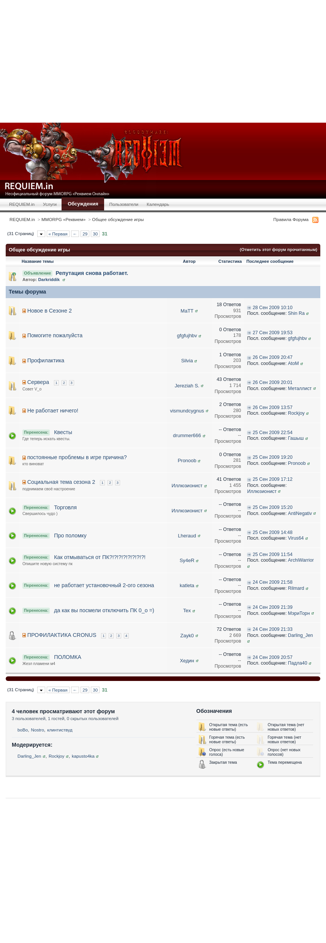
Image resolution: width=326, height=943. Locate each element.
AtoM (293, 363)
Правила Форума (291, 219)
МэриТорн (299, 613)
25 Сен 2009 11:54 (273, 554)
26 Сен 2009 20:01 (273, 382)
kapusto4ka (83, 755)
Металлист (300, 388)
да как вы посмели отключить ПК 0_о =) (104, 610)
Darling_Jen (300, 635)
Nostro (37, 729)
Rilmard (296, 588)
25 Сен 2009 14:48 (273, 532)
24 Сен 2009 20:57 (273, 657)
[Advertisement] (167, 61)
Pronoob (187, 460)
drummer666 (187, 435)
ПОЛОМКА (67, 657)
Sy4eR (187, 560)
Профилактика (46, 360)
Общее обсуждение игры (118, 219)
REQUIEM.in (22, 204)
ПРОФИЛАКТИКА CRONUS (62, 635)
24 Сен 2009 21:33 (273, 629)
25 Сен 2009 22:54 (273, 432)
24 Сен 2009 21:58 (273, 582)
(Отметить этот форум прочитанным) (278, 249)
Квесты (63, 432)
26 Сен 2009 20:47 (273, 357)
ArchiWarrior (301, 560)
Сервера (38, 382)
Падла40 (297, 663)
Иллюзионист (187, 485)
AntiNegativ (300, 513)
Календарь (158, 204)
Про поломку (70, 535)
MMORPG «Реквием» (63, 219)
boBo (22, 729)
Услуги (50, 204)
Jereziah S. (187, 386)
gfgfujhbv (187, 335)
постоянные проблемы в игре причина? (77, 457)
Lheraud (187, 536)
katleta (187, 585)
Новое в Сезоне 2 (49, 311)
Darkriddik (49, 279)
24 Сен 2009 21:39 (273, 607)
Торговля (65, 507)
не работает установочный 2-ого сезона (104, 585)
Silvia (187, 360)
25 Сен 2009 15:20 (273, 507)
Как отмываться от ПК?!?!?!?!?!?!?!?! (100, 557)
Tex (187, 610)
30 (95, 233)
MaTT (186, 311)
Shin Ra (296, 313)
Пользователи (124, 204)
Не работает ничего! (52, 411)
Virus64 (296, 538)
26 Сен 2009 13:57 (273, 407)
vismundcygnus (187, 411)
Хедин (187, 660)
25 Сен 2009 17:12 (273, 479)
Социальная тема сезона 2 (61, 482)
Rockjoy (296, 413)
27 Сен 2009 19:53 (273, 332)
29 (84, 233)
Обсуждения (83, 204)
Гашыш (296, 438)
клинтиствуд (59, 729)
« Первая (58, 233)
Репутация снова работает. (91, 273)
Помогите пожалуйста (55, 335)
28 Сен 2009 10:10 (273, 307)
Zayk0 (187, 635)
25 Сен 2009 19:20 (273, 457)
